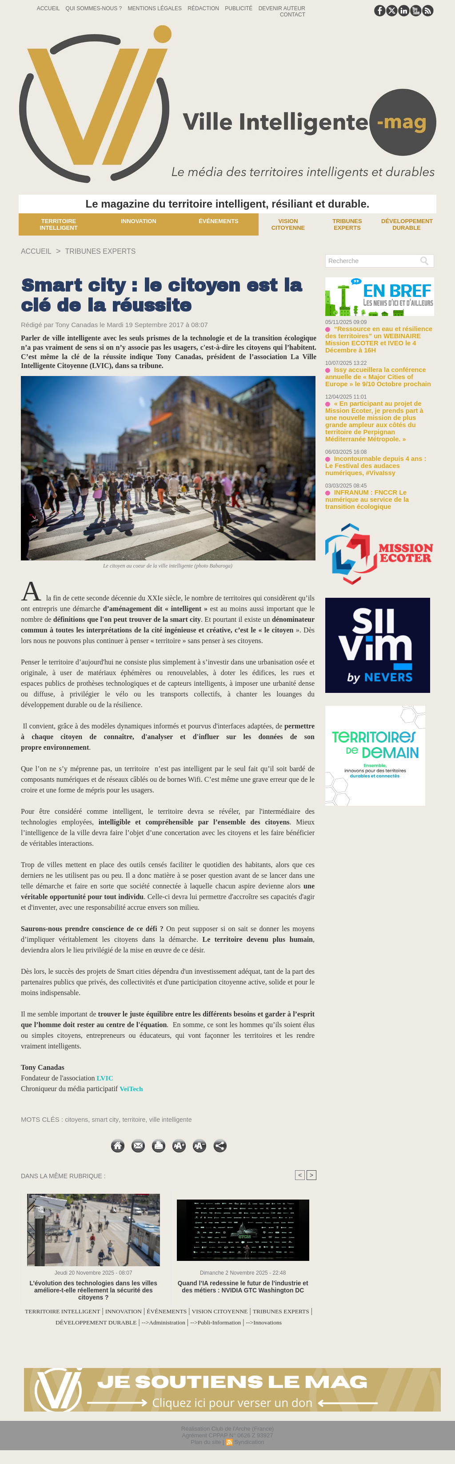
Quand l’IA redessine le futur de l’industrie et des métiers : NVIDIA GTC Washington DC (243, 1286)
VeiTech (132, 1088)
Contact (292, 15)
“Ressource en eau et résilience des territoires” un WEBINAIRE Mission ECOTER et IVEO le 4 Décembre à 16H (379, 335)
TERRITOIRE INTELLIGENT (81, 1311)
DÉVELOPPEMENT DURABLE (142, 1322)
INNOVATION (152, 1311)
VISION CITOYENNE (264, 1311)
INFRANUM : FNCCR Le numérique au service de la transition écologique (377, 475)
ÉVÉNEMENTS (203, 1311)
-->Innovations (169, 1332)
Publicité (239, 8)
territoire (137, 1119)
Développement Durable (407, 224)
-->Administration (221, 1322)
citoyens (77, 1119)
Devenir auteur (282, 8)
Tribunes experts (347, 224)
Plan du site (206, 1452)
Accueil (49, 8)
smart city (107, 1119)
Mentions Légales (156, 8)
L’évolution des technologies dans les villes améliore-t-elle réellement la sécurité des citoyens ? (93, 1290)
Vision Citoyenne (288, 224)
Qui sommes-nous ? (95, 8)
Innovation (138, 221)
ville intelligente (175, 1119)
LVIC (105, 1078)
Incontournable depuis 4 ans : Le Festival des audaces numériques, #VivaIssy (374, 446)
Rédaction (204, 8)
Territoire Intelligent (58, 224)
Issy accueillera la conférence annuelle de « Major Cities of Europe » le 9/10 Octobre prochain (377, 368)
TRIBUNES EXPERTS (109, 251)
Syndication (249, 1452)
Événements (219, 221)
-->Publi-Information (282, 1322)
